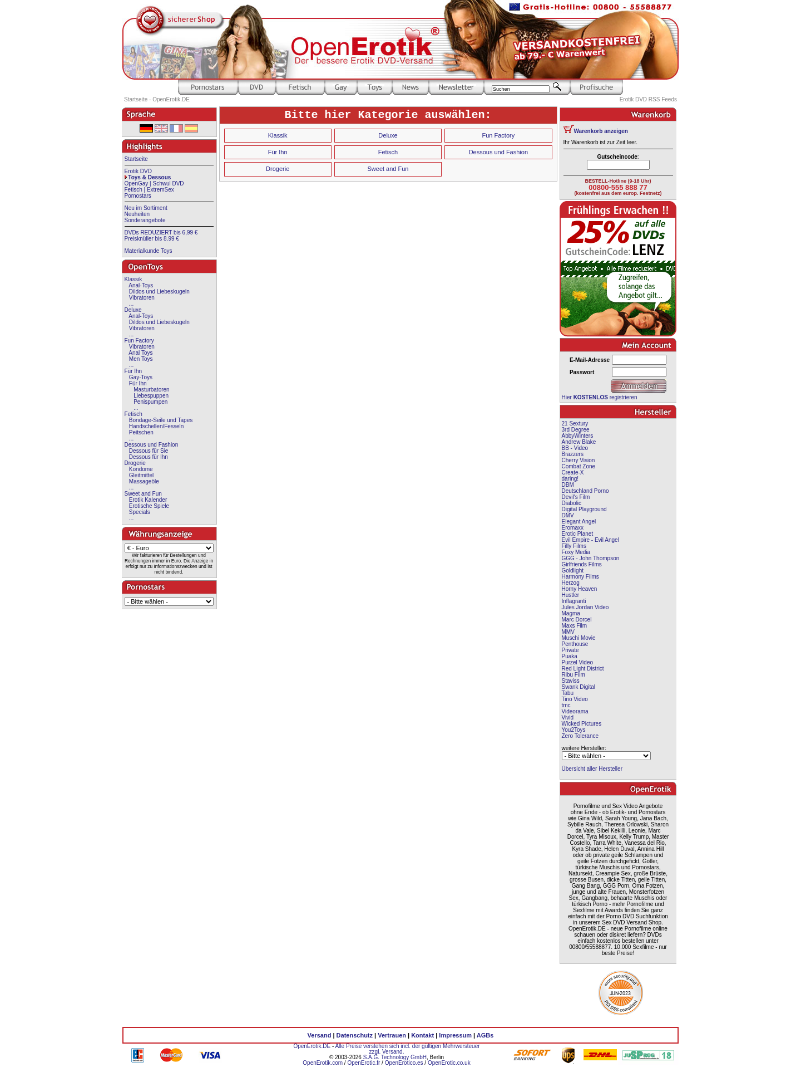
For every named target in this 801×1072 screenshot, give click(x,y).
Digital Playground (584, 509)
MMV (568, 632)
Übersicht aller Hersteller (592, 769)
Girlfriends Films (582, 564)
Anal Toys (140, 353)
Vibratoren (142, 298)
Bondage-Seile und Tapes (160, 420)
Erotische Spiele (149, 506)
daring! (570, 479)
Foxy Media (576, 552)
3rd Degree (576, 430)
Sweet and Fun (143, 494)
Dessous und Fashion (152, 445)
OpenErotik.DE (311, 1046)
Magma (571, 613)
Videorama (575, 711)
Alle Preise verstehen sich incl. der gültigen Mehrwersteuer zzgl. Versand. (407, 1049)
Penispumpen (150, 402)
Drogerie (135, 463)
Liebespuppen (151, 396)
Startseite (136, 159)
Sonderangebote (145, 220)
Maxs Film (574, 626)
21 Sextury (575, 423)
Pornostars (138, 196)
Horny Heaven (579, 589)
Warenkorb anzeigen (601, 131)
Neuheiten (137, 214)
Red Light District (583, 668)
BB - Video (575, 448)
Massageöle (144, 481)
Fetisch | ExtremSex (149, 190)
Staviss (571, 681)
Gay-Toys (140, 377)
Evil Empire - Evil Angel (590, 540)
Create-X (573, 472)
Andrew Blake (579, 442)
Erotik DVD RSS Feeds (648, 99)
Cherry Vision (578, 460)
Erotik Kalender (148, 500)
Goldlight (573, 570)
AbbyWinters (578, 436)
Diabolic (572, 503)
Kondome (141, 469)
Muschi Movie (579, 638)
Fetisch (133, 414)
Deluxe (133, 310)
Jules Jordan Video (585, 607)
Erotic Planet (578, 534)
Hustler (571, 595)
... (131, 304)
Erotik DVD (138, 171)
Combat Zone (579, 466)
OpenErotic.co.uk (449, 1063)
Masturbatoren (151, 389)
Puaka (569, 656)
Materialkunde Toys (148, 251)
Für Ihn (133, 371)
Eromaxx (573, 528)
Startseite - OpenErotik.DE (157, 99)
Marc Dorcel (577, 619)
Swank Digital (579, 687)
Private (570, 650)
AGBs (485, 1035)
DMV (568, 515)
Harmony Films (580, 577)
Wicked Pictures (582, 724)
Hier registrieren (599, 397)
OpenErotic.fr (363, 1063)
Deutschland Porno (585, 491)
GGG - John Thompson (591, 558)
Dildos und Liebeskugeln (159, 291)
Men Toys (141, 359)
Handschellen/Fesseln (156, 426)
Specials (139, 512)
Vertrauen (392, 1035)
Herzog (571, 583)
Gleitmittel (141, 475)
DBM (568, 485)
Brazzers (573, 454)
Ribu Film (573, 675)
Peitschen (141, 432)
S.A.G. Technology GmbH (395, 1057)
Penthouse (575, 644)
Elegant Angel (579, 521)
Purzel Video (578, 662)
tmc (566, 705)
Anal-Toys (140, 285)
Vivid (568, 717)
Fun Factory (139, 340)
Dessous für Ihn (148, 457)
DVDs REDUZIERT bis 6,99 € (161, 232)
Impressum (455, 1035)
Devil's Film (576, 497)
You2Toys (574, 730)
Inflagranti (574, 601)
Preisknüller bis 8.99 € (152, 239)
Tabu (568, 693)
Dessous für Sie (149, 451)
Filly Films (574, 546)
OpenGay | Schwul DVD (154, 183)
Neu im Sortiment (146, 208)
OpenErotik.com (323, 1063)
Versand (320, 1035)
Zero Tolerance (580, 736)
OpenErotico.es (404, 1063)
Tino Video (575, 699)
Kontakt (422, 1035)
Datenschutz (355, 1035)
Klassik (133, 279)
